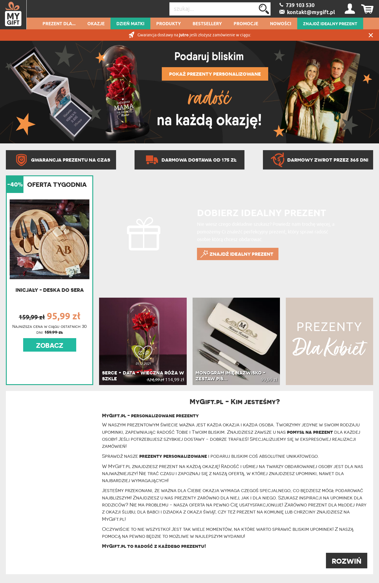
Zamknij (371, 35)
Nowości (280, 24)
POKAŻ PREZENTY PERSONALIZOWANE (215, 74)
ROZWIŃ (346, 561)
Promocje (246, 24)
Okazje (96, 24)
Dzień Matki (130, 24)
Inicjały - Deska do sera (50, 290)
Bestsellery (207, 24)
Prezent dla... (59, 24)
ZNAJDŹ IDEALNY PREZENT (330, 24)
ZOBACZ (49, 345)
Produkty (168, 24)
